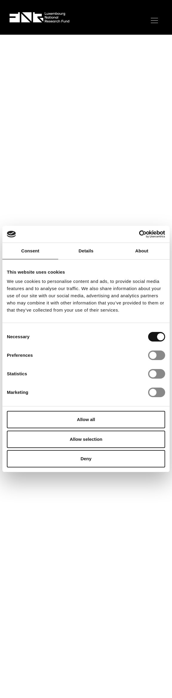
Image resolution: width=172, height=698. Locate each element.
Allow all (86, 419)
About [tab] (141, 250)
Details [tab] (86, 250)
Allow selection (86, 439)
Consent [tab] (30, 250)
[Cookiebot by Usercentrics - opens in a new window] (139, 234)
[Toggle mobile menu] (154, 20)
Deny (86, 458)
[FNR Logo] (39, 17)
